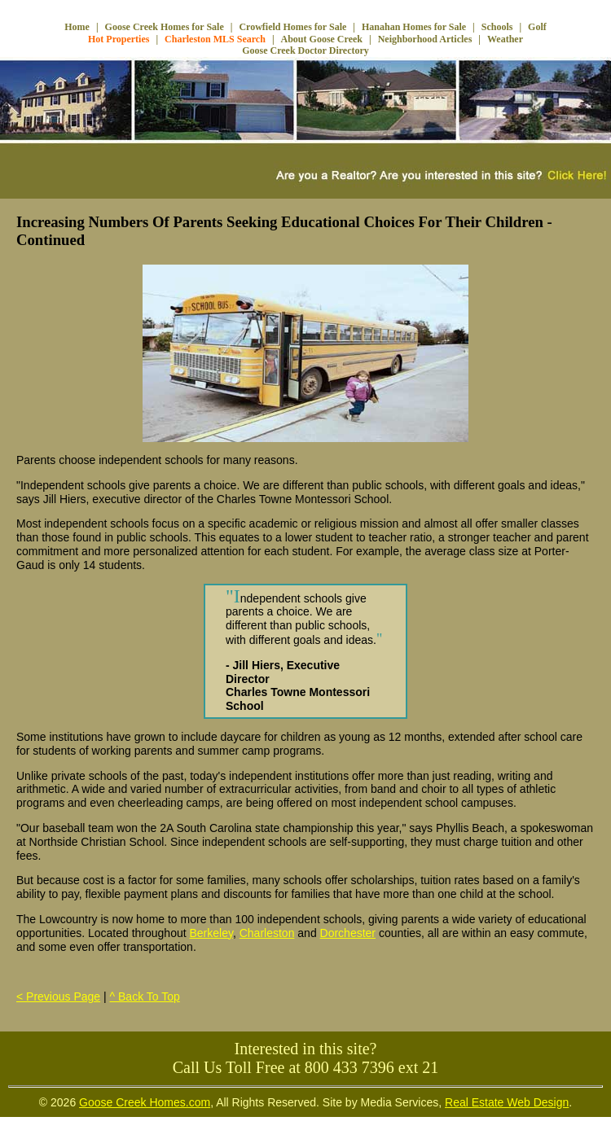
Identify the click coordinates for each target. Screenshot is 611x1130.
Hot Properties (118, 39)
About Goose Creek (322, 39)
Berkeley (211, 932)
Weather (505, 39)
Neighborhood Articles (425, 39)
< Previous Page (58, 996)
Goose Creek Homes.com (144, 1102)
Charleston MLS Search (215, 39)
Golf (537, 27)
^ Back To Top (145, 996)
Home (77, 27)
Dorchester (348, 932)
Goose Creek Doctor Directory (305, 50)
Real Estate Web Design (507, 1102)
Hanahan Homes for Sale (414, 27)
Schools (497, 27)
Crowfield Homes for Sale (292, 27)
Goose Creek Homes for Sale (164, 27)
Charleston (267, 932)
